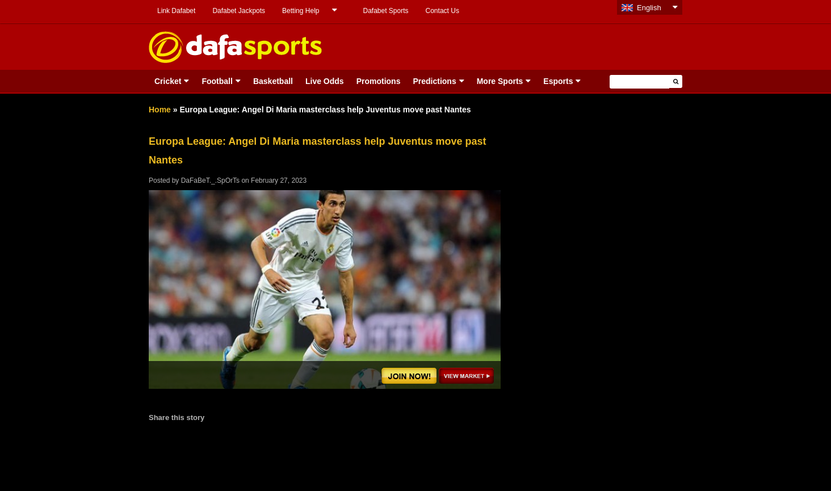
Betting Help (300, 11)
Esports (558, 81)
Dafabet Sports (385, 11)
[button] (675, 81)
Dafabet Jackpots (238, 11)
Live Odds (324, 81)
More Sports (500, 81)
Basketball (273, 81)
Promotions (378, 81)
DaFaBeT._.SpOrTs (210, 180)
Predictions (434, 81)
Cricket (167, 81)
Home (160, 109)
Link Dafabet (176, 11)
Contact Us (442, 11)
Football (217, 81)
